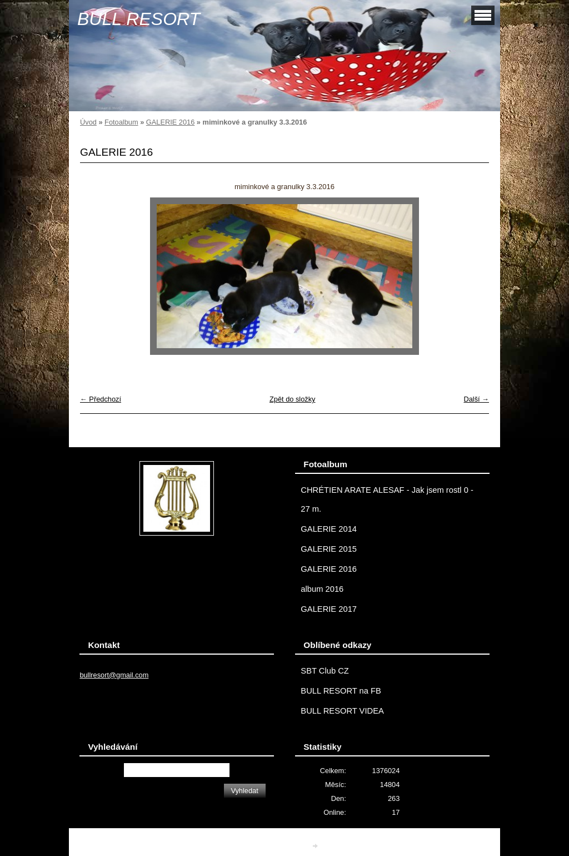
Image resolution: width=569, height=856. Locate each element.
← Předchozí (100, 399)
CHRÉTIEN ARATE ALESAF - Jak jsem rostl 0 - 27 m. (387, 499)
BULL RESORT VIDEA (342, 710)
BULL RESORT (138, 19)
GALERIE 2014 (329, 529)
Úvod (88, 122)
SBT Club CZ (324, 670)
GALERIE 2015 (329, 549)
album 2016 (322, 589)
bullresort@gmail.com (113, 675)
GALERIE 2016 (170, 122)
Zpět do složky (292, 399)
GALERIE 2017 (329, 609)
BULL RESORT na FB (341, 690)
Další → (476, 399)
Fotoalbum (121, 122)
